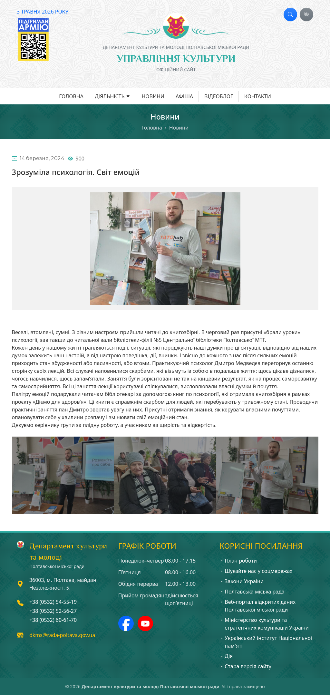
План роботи (238, 561)
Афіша (184, 96)
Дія (226, 656)
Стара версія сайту (245, 666)
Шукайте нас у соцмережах (255, 571)
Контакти (257, 96)
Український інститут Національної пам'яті (265, 642)
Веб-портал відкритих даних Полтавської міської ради (257, 605)
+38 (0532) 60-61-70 (53, 619)
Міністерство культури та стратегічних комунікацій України (263, 624)
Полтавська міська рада (251, 591)
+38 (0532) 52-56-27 (53, 610)
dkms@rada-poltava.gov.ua (62, 635)
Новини (152, 96)
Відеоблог (218, 96)
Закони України (241, 581)
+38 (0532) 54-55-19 (53, 601)
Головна (71, 96)
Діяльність (110, 96)
